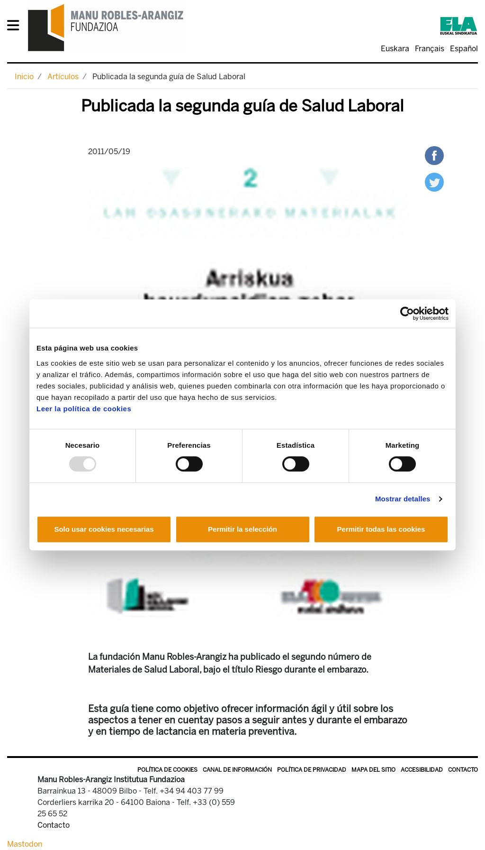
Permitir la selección (242, 529)
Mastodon (24, 844)
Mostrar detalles (403, 499)
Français (429, 48)
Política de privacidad (311, 770)
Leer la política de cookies (83, 409)
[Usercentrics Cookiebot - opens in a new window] (407, 313)
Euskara (395, 48)
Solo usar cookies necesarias (103, 529)
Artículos (63, 76)
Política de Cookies (167, 770)
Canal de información (237, 770)
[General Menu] (16, 27)
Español (464, 48)
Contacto (463, 770)
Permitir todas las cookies (381, 529)
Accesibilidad (422, 770)
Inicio (24, 76)
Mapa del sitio (373, 770)
